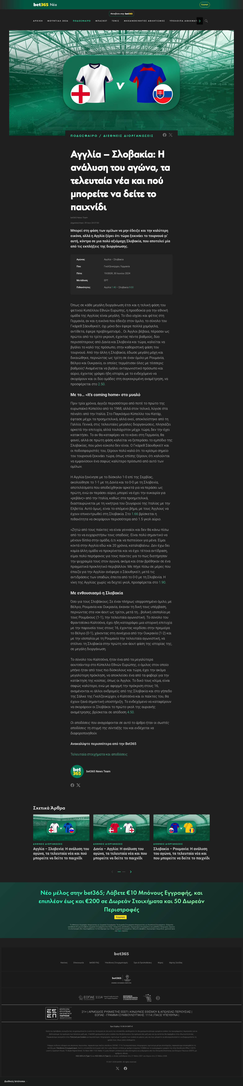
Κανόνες (64, 963)
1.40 (114, 287)
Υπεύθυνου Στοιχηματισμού (66, 1048)
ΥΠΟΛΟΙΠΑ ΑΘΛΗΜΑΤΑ (184, 21)
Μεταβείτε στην (121, 13)
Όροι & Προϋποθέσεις (143, 963)
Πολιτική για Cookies (78, 1037)
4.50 (130, 712)
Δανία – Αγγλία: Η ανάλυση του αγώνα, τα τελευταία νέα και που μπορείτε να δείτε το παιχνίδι (120, 853)
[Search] (206, 21)
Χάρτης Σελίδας (175, 963)
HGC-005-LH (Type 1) (84, 1056)
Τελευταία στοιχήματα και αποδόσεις (99, 754)
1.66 (135, 514)
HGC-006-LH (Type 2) (103, 1056)
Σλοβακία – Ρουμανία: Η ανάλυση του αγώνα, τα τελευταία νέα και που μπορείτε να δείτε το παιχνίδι (181, 853)
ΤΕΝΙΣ (115, 21)
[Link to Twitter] (170, 137)
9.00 (130, 287)
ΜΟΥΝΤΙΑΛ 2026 (57, 21)
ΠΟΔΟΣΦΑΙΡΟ (82, 21)
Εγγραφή (204, 5)
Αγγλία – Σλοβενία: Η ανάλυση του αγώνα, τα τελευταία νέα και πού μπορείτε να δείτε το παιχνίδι (61, 853)
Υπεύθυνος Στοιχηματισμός (116, 963)
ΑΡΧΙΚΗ (38, 21)
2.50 (100, 384)
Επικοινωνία (78, 963)
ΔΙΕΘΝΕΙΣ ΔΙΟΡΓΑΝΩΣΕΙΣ (128, 136)
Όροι (119, 931)
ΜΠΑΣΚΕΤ (101, 21)
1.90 (162, 582)
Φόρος (160, 963)
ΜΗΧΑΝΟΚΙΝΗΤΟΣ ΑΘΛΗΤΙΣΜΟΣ (144, 21)
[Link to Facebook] (164, 137)
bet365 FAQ (94, 963)
